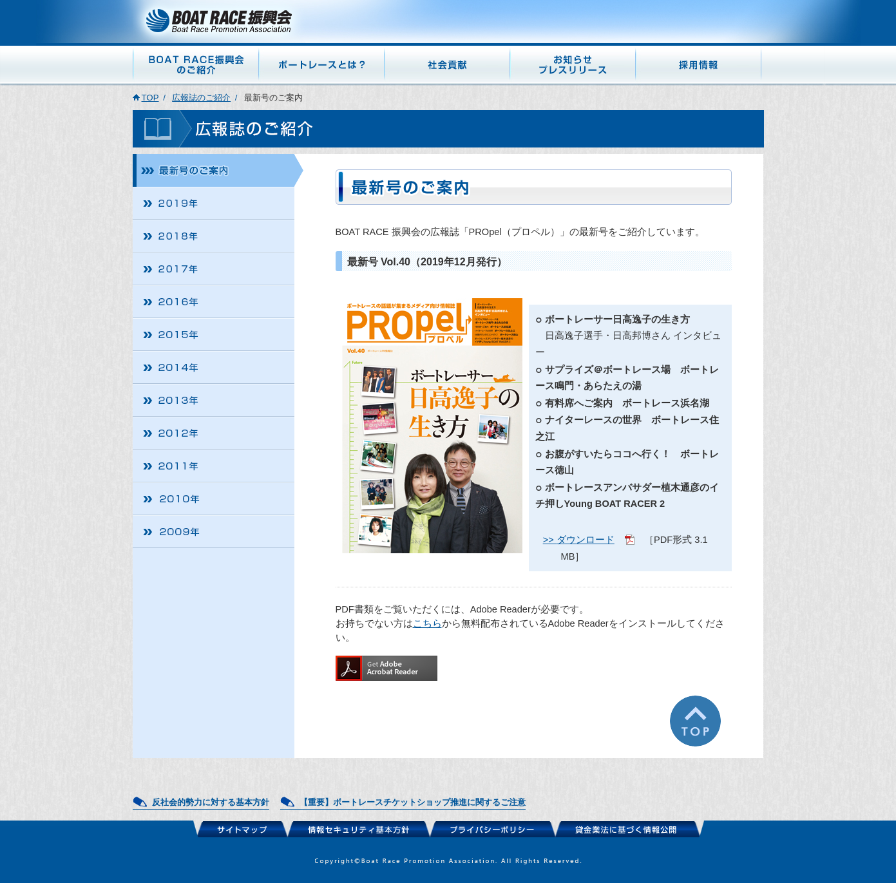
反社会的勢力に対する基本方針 (210, 802)
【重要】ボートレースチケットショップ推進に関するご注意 (413, 802)
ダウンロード (586, 540)
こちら (427, 623)
